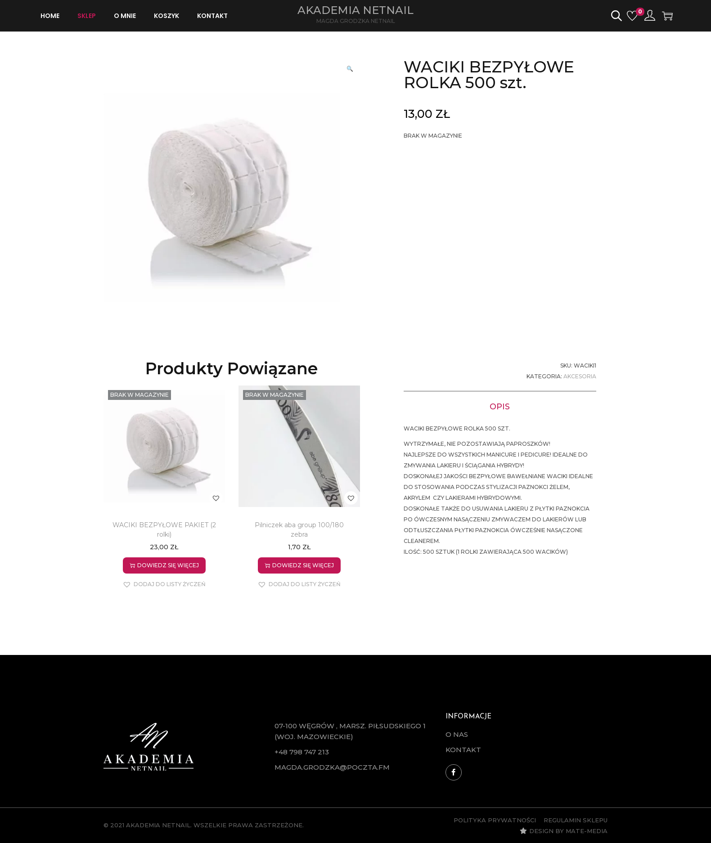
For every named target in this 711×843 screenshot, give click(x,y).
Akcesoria (579, 376)
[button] (351, 67)
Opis (500, 406)
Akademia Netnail (355, 10)
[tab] (500, 405)
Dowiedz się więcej (164, 565)
